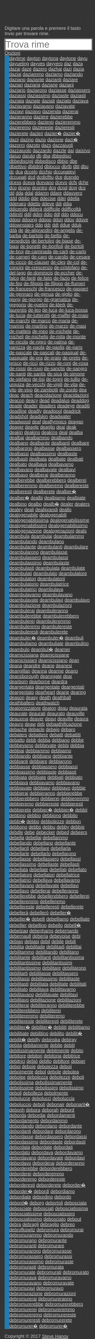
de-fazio (61, 278)
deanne (56, 670)
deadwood (20, 421)
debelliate (80, 918)
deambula (19, 536)
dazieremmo (67, 122)
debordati (63, 1147)
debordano (46, 1125)
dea (82, 389)
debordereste (51, 1179)
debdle (16, 832)
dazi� (71, 139)
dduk (76, 224)
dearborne (39, 681)
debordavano (22, 1157)
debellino (37, 925)
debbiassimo (22, 771)
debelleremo (52, 901)
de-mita (57, 336)
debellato (77, 869)
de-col (73, 262)
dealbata (38, 458)
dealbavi (67, 469)
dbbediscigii (21, 161)
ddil (27, 214)
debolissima (21, 1082)
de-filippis (33, 283)
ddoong (29, 219)
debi (76, 936)
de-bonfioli (52, 246)
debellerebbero (52, 896)
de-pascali (43, 352)
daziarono (37, 90)
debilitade (35, 946)
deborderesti (22, 1185)
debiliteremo (52, 1015)
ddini (37, 214)
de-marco (40, 320)
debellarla (61, 848)
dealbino (18, 504)
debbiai (16, 750)
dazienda (51, 111)
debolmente (56, 1093)
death (45, 697)
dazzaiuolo (20, 150)
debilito (57, 1033)
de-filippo (53, 283)
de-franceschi (23, 288)
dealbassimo (43, 453)
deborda (17, 1115)
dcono (24, 187)
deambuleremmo (53, 621)
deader (30, 405)
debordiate (20, 1196)
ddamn (42, 193)
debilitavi (69, 994)
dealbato (18, 464)
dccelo (31, 171)
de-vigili (54, 384)
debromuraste (59, 1261)
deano (71, 670)
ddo (65, 214)
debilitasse (40, 973)
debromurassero (26, 1256)
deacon (17, 400)
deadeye (66, 405)
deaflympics (54, 421)
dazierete (18, 133)
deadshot (18, 416)
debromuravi (22, 1288)
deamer (62, 649)
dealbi (37, 497)
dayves (37, 63)
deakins (32, 432)
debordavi (74, 1157)
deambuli (74, 637)
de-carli (60, 251)
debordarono (68, 1131)
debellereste (21, 906)
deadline (18, 411)
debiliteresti (47, 1021)
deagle (32, 427)
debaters (18, 734)
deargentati (72, 686)
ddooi (15, 219)
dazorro (17, 145)
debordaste (51, 1141)
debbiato (74, 777)
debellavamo (67, 880)
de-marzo (58, 326)
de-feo (15, 283)
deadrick (72, 411)
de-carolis (58, 256)
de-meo (40, 331)
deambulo (19, 649)
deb (41, 724)
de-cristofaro (67, 267)
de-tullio (72, 379)
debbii (81, 809)
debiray (69, 1039)
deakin (16, 432)
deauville (75, 713)
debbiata (18, 777)
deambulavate (23, 599)
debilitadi (55, 946)
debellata (18, 869)
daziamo (54, 74)
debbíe (77, 826)
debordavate (50, 1157)
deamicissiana (24, 654)
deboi (15, 1066)
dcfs (73, 182)
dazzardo (42, 150)
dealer (66, 504)
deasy (32, 697)
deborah (50, 1109)
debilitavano (21, 994)
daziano (17, 79)
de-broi (16, 251)
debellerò (39, 912)
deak (71, 427)
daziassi (17, 95)
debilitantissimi (57, 962)
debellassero (46, 858)
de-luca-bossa (73, 310)
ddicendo (18, 209)
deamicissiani (23, 660)
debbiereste (47, 803)
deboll (15, 1093)
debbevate (45, 745)
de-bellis (52, 235)
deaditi (83, 405)
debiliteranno (43, 1005)
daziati (48, 100)
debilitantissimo (25, 967)
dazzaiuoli (62, 145)
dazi (67, 68)
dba (46, 155)
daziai (15, 74)
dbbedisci (61, 155)
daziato (63, 100)
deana (15, 665)
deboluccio (20, 1104)
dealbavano (21, 469)
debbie (79, 787)
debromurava (23, 1277)
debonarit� (78, 1104)
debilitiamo (79, 1027)
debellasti (70, 864)
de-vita (71, 384)
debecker (45, 832)
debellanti (19, 848)
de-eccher (64, 272)
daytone (68, 58)
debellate (38, 869)
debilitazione (43, 999)
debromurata (50, 1266)
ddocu (76, 214)
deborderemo (23, 1179)
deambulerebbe (25, 615)
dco (13, 187)
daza (78, 63)
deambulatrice (54, 584)
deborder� (74, 1185)
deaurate (18, 713)
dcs (82, 187)
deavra (81, 718)
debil (45, 941)
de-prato (52, 357)
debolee (17, 1077)
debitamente (36, 1045)
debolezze (59, 1077)
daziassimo (38, 95)
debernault (20, 936)
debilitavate (46, 994)
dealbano (18, 442)
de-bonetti (30, 246)
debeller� (60, 912)
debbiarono (60, 761)
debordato (19, 1152)
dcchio (45, 171)
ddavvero (72, 193)
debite (56, 1045)
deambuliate (51, 643)
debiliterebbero (24, 1010)
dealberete (44, 491)
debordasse (21, 1136)
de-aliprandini (38, 230)
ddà (13, 230)
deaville (65, 718)
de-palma (57, 341)
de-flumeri (74, 283)
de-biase (64, 240)
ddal (29, 193)
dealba (76, 432)
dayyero (54, 63)
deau (63, 708)
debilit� (74, 1033)
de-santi (17, 373)
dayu (82, 58)
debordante (70, 1125)
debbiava (18, 782)
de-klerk (57, 304)
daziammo (33, 74)
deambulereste (56, 626)
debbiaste (47, 771)
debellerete (72, 906)
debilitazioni (69, 999)
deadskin (39, 416)
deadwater (60, 416)
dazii (14, 139)
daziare (70, 79)
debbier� (42, 809)
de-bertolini (42, 240)
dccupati (18, 177)
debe (30, 832)
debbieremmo (75, 798)
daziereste (42, 127)
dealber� (66, 491)
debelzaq (18, 930)
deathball (61, 697)
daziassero (79, 90)
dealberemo (51, 485)
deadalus (60, 400)
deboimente (21, 1071)
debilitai (74, 946)
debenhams (41, 930)
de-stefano (20, 379)
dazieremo (20, 127)
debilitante (19, 957)
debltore (61, 1061)
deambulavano (57, 594)
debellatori (44, 874)
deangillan (19, 670)
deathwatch (47, 702)
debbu (49, 826)
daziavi (16, 111)
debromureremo (25, 1314)
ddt (55, 224)
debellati (58, 869)
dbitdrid (35, 166)
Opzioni (12, 52)
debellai (33, 837)
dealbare (80, 442)
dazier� (52, 133)
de (20, 230)
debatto (17, 740)
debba (43, 740)
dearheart (45, 692)
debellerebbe (22, 896)
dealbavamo (61, 464)
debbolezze (52, 821)
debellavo (19, 890)
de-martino (36, 326)
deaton (49, 708)
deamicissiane (54, 654)
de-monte (76, 336)
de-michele (60, 331)
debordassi (75, 1136)
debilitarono (74, 967)
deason (17, 697)
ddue (65, 224)
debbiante (62, 756)
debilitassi (19, 978)
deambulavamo (25, 594)
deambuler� (22, 637)
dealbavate (45, 469)
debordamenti (61, 1115)
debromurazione (26, 1293)
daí (70, 150)
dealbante (40, 442)
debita (15, 1045)
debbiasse (19, 766)
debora (33, 1109)
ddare (56, 193)
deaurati (37, 713)
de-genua (44, 294)
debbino (17, 815)
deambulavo (77, 599)
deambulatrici (23, 589)
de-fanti (28, 278)
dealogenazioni (58, 530)
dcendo (71, 177)
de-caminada (38, 251)
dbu (84, 166)
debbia (77, 745)
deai (60, 427)
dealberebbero (51, 480)
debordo (62, 1196)
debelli (38, 918)
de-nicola (18, 341)
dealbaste (67, 453)
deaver (37, 718)
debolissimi (46, 1087)
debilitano (69, 952)
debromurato (76, 1272)
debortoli (54, 1202)
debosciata (75, 1202)
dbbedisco (45, 161)
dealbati (75, 458)
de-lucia (17, 315)
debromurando (58, 1235)
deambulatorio (24, 584)
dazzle (59, 150)
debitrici (17, 1061)
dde (34, 198)
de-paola (36, 347)
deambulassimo (25, 562)
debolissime (21, 1087)
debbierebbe (69, 793)
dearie (62, 692)
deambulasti (21, 568)
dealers (82, 504)
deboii (65, 1066)
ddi (58, 203)
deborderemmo (48, 1173)
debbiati (55, 777)
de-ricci (30, 363)
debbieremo (21, 803)
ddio (48, 214)
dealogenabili (53, 514)
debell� (72, 925)
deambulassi (55, 557)
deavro (16, 724)
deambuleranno (52, 610)
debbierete (20, 809)
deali (29, 509)
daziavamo (20, 106)
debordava (42, 1152)
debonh (17, 1109)
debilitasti (18, 983)
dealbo (35, 504)
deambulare (76, 546)
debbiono (51, 815)
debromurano (23, 1240)
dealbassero (68, 448)
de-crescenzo (39, 267)
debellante (65, 842)
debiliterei (51, 1010)
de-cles (58, 262)
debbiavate (20, 787)
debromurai (71, 1229)
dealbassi (19, 453)
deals (81, 530)
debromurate (22, 1272)
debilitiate (19, 1033)
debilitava (39, 989)
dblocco (52, 166)
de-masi (78, 326)
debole (54, 1071)
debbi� (17, 821)
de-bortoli (74, 246)
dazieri (36, 133)
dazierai (70, 111)
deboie (29, 1066)
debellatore (20, 874)
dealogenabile (23, 514)
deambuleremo (24, 626)
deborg (37, 1202)
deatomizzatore (25, 708)
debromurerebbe (26, 1304)
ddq (39, 224)
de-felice (80, 278)
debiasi (32, 941)
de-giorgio (32, 299)
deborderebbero (55, 1168)
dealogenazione (25, 530)
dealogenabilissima (29, 520)
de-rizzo (47, 363)
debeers (78, 832)
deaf (36, 421)
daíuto (28, 155)
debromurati (49, 1272)
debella (16, 837)
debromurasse (57, 1250)
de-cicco (17, 262)
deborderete (48, 1185)
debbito (70, 815)
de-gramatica (57, 299)
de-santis (36, 373)
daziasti (78, 95)
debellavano (21, 885)
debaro (68, 729)
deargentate (47, 686)
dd (11, 193)
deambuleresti (23, 631)
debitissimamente (27, 1050)
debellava (42, 880)
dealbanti (60, 442)
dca (19, 171)
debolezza (37, 1077)
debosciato (54, 1219)
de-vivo (25, 389)
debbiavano (68, 782)
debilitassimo (44, 978)
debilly (33, 1039)
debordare (42, 1131)
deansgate (50, 676)
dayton (34, 58)
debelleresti (47, 906)
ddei (61, 198)
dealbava (37, 464)
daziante (35, 79)
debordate (41, 1147)
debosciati (43, 1208)
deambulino (77, 643)
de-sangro (76, 368)
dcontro (39, 187)
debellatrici (20, 880)
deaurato (56, 713)
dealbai (16, 437)
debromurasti (22, 1266)
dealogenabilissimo (68, 525)
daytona (50, 58)
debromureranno (55, 1298)
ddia (67, 203)
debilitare (51, 967)
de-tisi (38, 379)
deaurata (78, 708)
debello (55, 925)
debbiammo (37, 750)
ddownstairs (21, 224)
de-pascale (20, 352)
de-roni (64, 363)
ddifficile (51, 209)
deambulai (41, 536)
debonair (55, 1104)
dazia (78, 68)
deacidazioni (76, 395)
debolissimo (71, 1087)
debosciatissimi (59, 1213)
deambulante (22, 546)
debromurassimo (26, 1261)
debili (70, 941)
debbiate (37, 777)
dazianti (53, 79)
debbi (63, 745)
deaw (30, 724)
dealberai (38, 474)
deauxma (18, 718)
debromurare (51, 1245)
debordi (41, 1191)
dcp (52, 187)
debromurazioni (60, 1293)
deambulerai (22, 610)
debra (15, 1224)
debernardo (66, 930)
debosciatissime (25, 1213)
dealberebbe (22, 480)
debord (67, 1109)
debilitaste (69, 978)
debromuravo (50, 1288)
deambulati (20, 573)
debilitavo (19, 999)
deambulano (51, 541)
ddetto (34, 203)
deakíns (49, 432)
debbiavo (61, 787)
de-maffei (60, 315)
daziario (17, 90)
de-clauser (38, 262)
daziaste (60, 95)
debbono (18, 826)
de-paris (74, 347)
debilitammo (21, 952)
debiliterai (19, 1005)
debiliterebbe (71, 1005)
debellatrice (68, 874)
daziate (32, 100)
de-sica (54, 373)
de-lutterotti (38, 315)
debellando (20, 842)
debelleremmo (24, 901)
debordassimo (23, 1141)
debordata (19, 1147)
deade (15, 405)
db (38, 155)
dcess (15, 182)
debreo (67, 1224)
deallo (65, 509)
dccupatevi (64, 171)
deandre (31, 665)
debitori (35, 1055)
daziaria (32, 84)
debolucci (41, 1098)
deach (27, 395)
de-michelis (36, 336)
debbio (34, 815)
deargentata (21, 686)
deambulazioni (57, 605)
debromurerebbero (64, 1304)
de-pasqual (66, 352)
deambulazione (25, 605)
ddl (57, 214)
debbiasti (67, 771)
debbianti (18, 761)
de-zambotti (46, 389)
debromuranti (23, 1245)
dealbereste (76, 485)
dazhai (55, 68)
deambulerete (54, 631)
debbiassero (44, 766)
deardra (59, 681)
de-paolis (55, 347)
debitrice (71, 1055)
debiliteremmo (23, 1015)
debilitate (59, 983)
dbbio (62, 161)
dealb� (51, 504)
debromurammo (25, 1235)
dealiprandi (46, 509)
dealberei (76, 480)
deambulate (73, 568)
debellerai (40, 890)
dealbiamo (54, 497)
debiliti (60, 1027)
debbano (61, 740)
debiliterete (71, 1021)
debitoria (52, 1055)
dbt (76, 166)
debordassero (49, 1136)
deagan (75, 421)
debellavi (69, 885)
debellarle (19, 853)
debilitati (77, 983)
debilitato (18, 989)
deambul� (42, 649)
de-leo (34, 310)
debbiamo (61, 750)
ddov (69, 219)
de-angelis (64, 230)
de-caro (39, 256)
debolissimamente (53, 1082)
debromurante (52, 1240)
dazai (14, 68)
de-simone (74, 373)
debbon (73, 821)
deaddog (80, 400)
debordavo (20, 1163)
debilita (16, 946)
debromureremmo (56, 1309)
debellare (39, 848)
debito (77, 1050)
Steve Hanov (55, 1336)
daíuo (15, 155)
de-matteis (20, 331)
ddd (13, 198)
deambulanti (49, 546)
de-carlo (77, 251)
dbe (73, 161)
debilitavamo (63, 989)
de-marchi (19, 320)
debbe (77, 740)
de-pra (36, 357)
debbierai (18, 793)
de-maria (61, 320)
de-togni (54, 379)
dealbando (61, 437)
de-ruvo (35, 368)
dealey (16, 509)
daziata (16, 100)
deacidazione (48, 395)
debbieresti (71, 803)
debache (18, 729)
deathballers (21, 702)
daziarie (50, 84)
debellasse (20, 858)
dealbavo (18, 474)
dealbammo (37, 437)
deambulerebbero (61, 615)
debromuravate (58, 1282)
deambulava (50, 589)
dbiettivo (18, 166)
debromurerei (23, 1309)
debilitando (46, 952)
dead (44, 400)
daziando (73, 74)
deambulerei (22, 621)
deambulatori (22, 578)
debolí (39, 1104)
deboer (78, 1061)
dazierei (45, 122)
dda (19, 193)
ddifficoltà (71, 209)
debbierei (49, 798)
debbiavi (41, 787)
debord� (18, 1202)
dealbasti (18, 458)
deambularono (24, 552)
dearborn (18, 681)
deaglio (47, 427)
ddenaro (17, 203)
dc (11, 171)
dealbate (57, 458)
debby (63, 826)
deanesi (64, 665)
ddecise (48, 198)
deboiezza (47, 1066)
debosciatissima (71, 1208)
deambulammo (68, 536)
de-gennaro (21, 294)
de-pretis (71, 357)
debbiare (38, 761)
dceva (29, 182)
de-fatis (44, 278)
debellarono (64, 853)
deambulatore (73, 573)
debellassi (70, 858)
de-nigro (37, 341)
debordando (21, 1125)
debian (16, 941)
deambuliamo (23, 643)
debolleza (33, 1093)
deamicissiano (53, 660)
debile (57, 941)
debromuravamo (54, 1277)
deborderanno (70, 1163)
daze (26, 68)
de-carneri (19, 256)
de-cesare (80, 256)
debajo (53, 729)
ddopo (45, 219)
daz (67, 63)
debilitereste (21, 1021)
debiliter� (19, 1027)
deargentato (21, 692)
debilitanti (41, 957)
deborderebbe (23, 1168)
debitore (17, 1055)
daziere (41, 116)
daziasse (57, 90)
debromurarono (25, 1250)
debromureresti (24, 1320)
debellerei (79, 896)
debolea (70, 1071)
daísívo (82, 150)
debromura (48, 1229)
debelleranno (65, 890)
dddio (24, 198)
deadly (35, 411)
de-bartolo (32, 235)
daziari (16, 84)
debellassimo (22, 864)
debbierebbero (24, 798)
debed (62, 832)
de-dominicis (40, 272)
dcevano (45, 182)
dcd (31, 177)
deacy (32, 400)
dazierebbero (22, 122)
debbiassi (68, 766)
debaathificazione (64, 724)
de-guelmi (38, 304)
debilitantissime (25, 962)
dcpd (62, 187)
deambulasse (53, 552)
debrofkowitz (22, 1229)
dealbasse (44, 448)
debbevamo (21, 745)
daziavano (43, 106)
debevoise (59, 936)
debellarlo (41, 853)
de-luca (49, 310)
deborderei (20, 1173)
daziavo (33, 111)
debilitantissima (68, 957)
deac (14, 395)
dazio (40, 139)
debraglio (49, 1224)
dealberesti (20, 491)
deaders (47, 405)
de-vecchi (36, 384)
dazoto (33, 145)
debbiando (20, 756)
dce (58, 177)
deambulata (47, 568)
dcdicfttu (45, 177)
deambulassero (25, 557)
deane (48, 665)
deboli (78, 1077)
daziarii (66, 84)
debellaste (47, 864)
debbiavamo (42, 782)
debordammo (54, 1120)
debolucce (19, 1098)
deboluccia (63, 1098)
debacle (36, 729)
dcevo (61, 182)
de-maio (80, 315)
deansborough (24, 676)
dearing (78, 692)
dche (83, 182)
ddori (58, 219)
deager (16, 427)
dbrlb (66, 166)
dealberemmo (23, 485)
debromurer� (23, 1326)
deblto (45, 1061)
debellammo (55, 837)
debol (40, 1071)
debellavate (47, 885)
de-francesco (51, 288)
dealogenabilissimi (28, 525)
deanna (39, 670)
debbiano (41, 756)
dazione (55, 139)
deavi (50, 718)
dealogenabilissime (69, 520)
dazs (46, 145)
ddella (73, 198)
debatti (56, 734)
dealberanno (62, 474)
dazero (40, 68)
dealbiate (76, 497)
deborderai (43, 1163)
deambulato (45, 573)
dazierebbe (61, 116)
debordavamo (69, 1152)
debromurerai (23, 1298)
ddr (47, 224)
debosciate (20, 1208)
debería (40, 936)
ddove (82, 219)
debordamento (24, 1120)
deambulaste (56, 562)
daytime (17, 58)
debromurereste (59, 1314)
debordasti (75, 1141)
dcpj (73, 187)
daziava (81, 100)
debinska (51, 1039)
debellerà (18, 912)
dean (74, 660)
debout (74, 1219)
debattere (38, 734)
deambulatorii (51, 578)
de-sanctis (54, 368)
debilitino (39, 1033)
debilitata (39, 983)
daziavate (65, 106)
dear (67, 676)
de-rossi (17, 368)
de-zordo (68, 389)
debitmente (57, 1050)
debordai (37, 1115)
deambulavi (51, 599)
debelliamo (57, 918)
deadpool (52, 411)
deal (63, 432)
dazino (27, 139)
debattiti (72, 734)
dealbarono (20, 448)
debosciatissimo (25, 1219)
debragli (30, 1224)
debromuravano (25, 1282)
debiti (69, 1045)
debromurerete (57, 1320)
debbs (34, 826)
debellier (18, 925)
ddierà (35, 209)
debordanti (20, 1131)
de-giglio (64, 294)
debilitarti (18, 973)
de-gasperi (77, 288)
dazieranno (20, 116)
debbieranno (42, 793)
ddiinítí (16, 214)
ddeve (48, 203)
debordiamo (62, 1191)
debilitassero (65, 973)
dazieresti (65, 127)
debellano (43, 842)
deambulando (23, 541)
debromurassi (58, 1256)
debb (31, 740)
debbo (33, 821)
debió (32, 1061)
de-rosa (80, 363)
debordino (42, 1196)
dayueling (19, 63)
